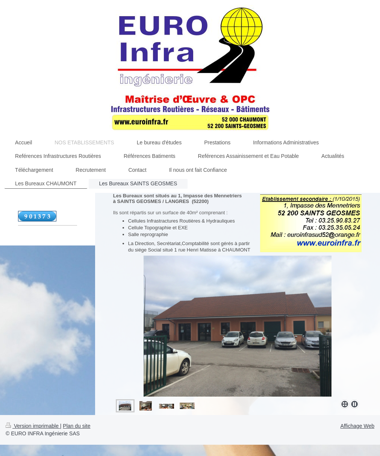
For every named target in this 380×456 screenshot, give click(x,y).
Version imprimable (33, 426)
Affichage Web (357, 426)
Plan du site (76, 426)
